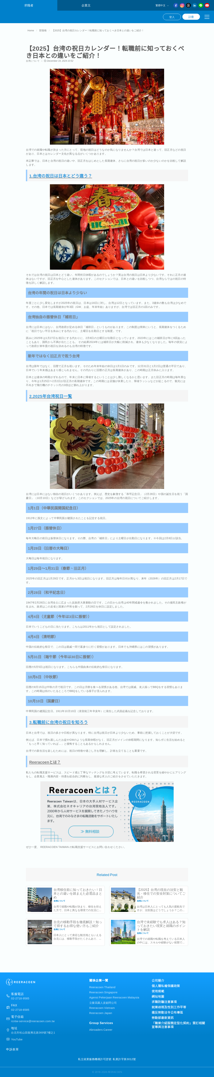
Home (30, 31)
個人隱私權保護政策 (166, 986)
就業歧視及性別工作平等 (169, 1007)
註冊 (191, 17)
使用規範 (158, 991)
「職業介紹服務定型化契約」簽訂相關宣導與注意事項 (178, 1025)
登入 (172, 17)
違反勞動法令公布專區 (167, 1012)
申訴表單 (12, 1049)
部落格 (43, 31)
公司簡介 (158, 980)
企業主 (86, 5)
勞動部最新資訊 (163, 1017)
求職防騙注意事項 (164, 1002)
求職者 (28, 5)
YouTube (16, 1039)
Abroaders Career (100, 1029)
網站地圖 (158, 996)
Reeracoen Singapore (103, 992)
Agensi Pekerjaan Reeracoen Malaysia (114, 997)
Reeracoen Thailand (102, 987)
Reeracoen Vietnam (102, 1008)
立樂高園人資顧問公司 (103, 1003)
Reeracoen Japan (100, 1013)
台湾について (33, 61)
